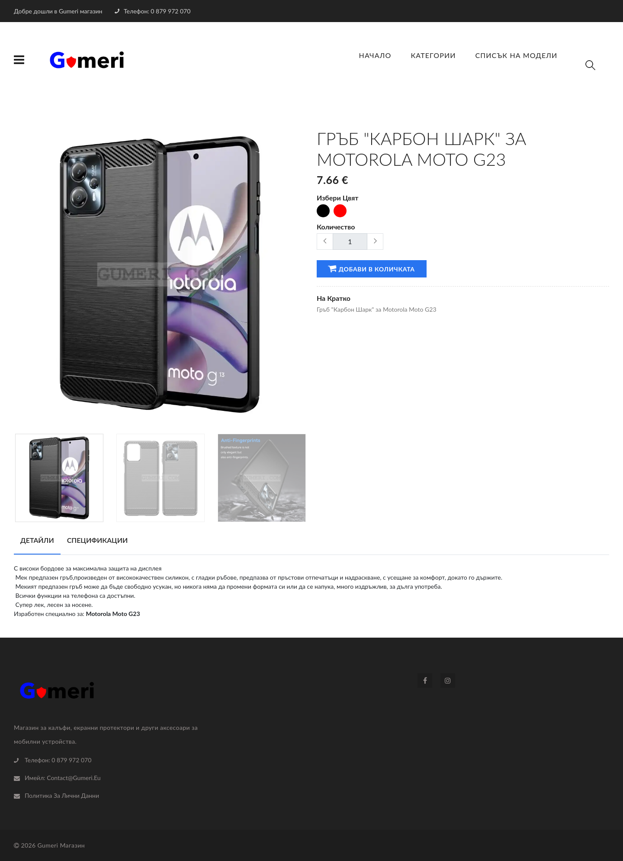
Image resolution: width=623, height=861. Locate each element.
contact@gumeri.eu (73, 777)
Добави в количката (371, 268)
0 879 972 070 (71, 760)
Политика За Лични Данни (62, 795)
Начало (375, 55)
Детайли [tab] (37, 540)
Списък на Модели (516, 55)
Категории (433, 55)
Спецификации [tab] (97, 540)
